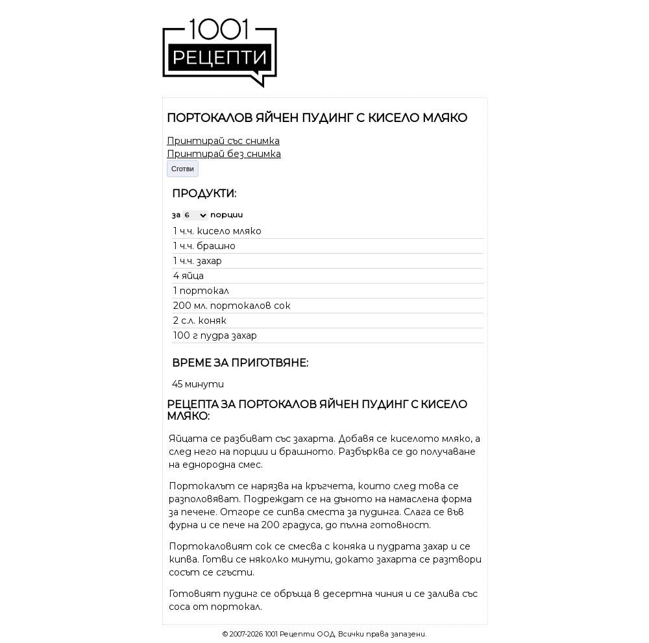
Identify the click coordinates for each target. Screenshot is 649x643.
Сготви (182, 169)
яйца (193, 276)
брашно (216, 246)
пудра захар (229, 335)
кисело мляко (229, 231)
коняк (212, 320)
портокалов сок (250, 305)
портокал (204, 291)
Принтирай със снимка (223, 141)
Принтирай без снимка (224, 154)
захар (209, 261)
